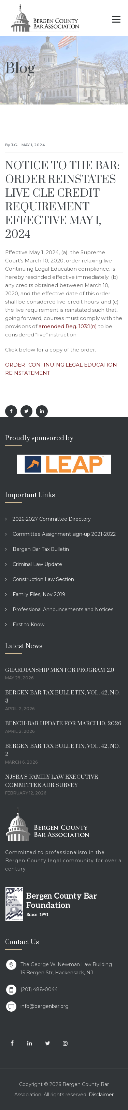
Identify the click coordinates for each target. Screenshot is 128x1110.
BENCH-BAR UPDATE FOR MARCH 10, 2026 (63, 723)
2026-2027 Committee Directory (52, 519)
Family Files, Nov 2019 (39, 594)
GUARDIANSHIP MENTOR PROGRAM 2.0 (59, 670)
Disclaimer (101, 1095)
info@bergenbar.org (44, 1006)
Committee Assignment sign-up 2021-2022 (64, 534)
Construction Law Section (43, 579)
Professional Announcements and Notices (63, 609)
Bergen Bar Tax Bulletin (41, 549)
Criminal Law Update (37, 564)
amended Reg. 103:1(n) (68, 326)
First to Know (28, 624)
